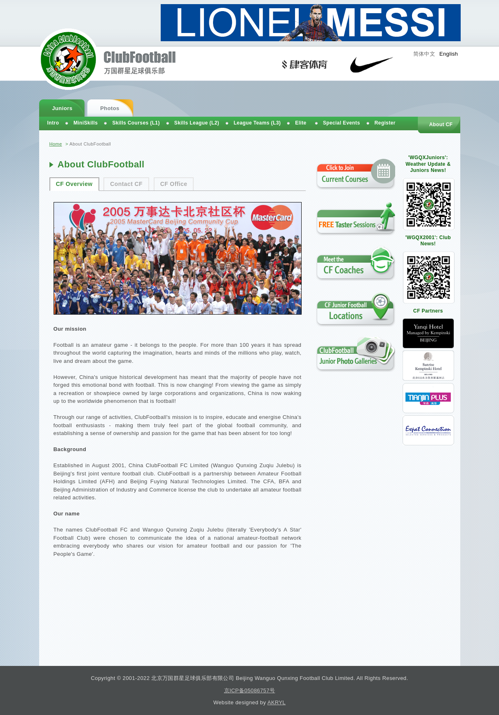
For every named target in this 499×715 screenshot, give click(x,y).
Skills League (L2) (196, 123)
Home (55, 143)
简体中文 (424, 54)
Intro (53, 123)
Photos (109, 108)
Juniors (62, 108)
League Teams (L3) (257, 123)
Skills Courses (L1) (135, 123)
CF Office (173, 184)
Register (385, 123)
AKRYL (276, 702)
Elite (300, 123)
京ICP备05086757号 (249, 690)
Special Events (341, 123)
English (448, 54)
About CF (440, 124)
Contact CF (126, 184)
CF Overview (74, 184)
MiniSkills (85, 123)
